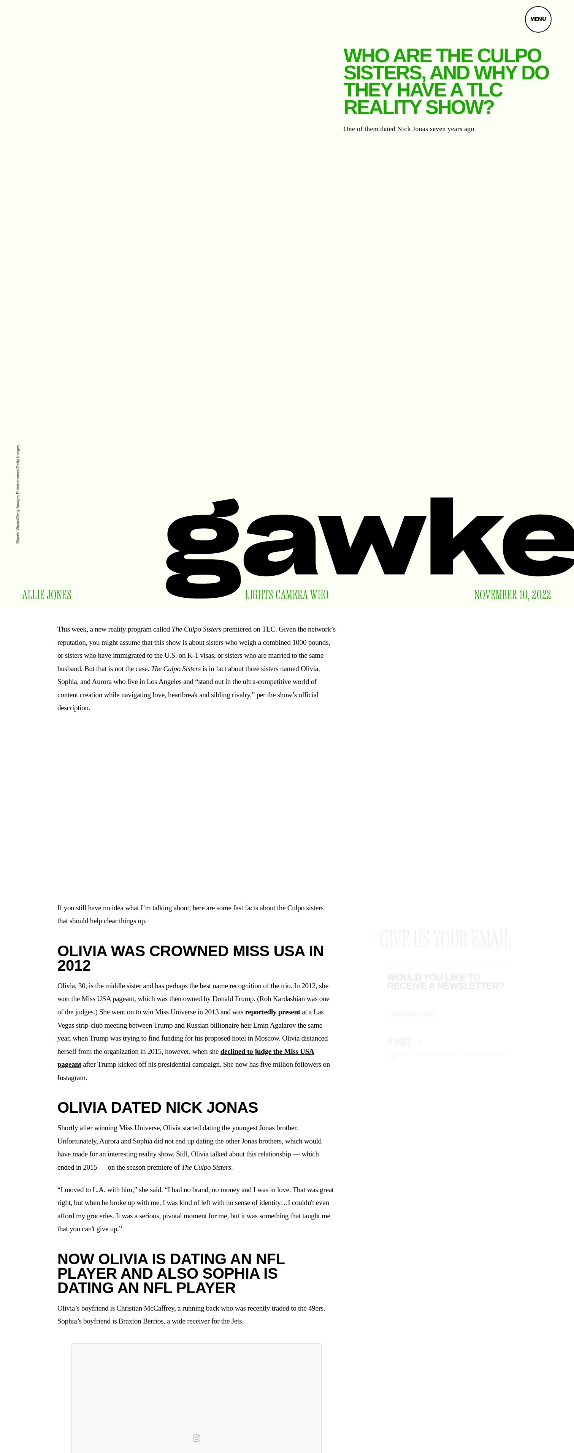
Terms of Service (475, 1061)
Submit (399, 1049)
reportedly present (272, 1012)
